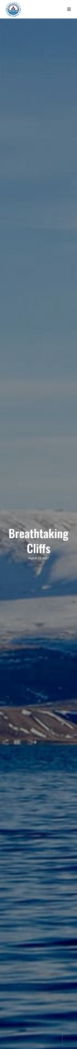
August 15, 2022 (38, 558)
